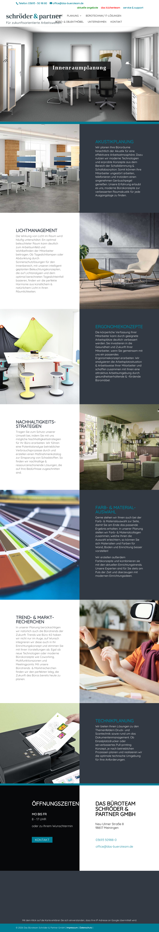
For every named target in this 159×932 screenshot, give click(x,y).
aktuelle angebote (87, 7)
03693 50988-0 (106, 840)
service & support (133, 7)
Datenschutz (86, 927)
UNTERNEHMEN (97, 22)
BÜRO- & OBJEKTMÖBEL (69, 22)
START (59, 16)
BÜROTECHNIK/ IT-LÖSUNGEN (103, 16)
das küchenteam (110, 7)
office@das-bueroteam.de (114, 846)
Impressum (72, 927)
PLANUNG (73, 16)
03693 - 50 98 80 (37, 3)
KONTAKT (116, 22)
